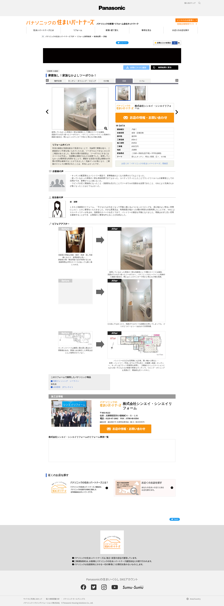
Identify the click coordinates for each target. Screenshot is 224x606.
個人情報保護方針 (53, 599)
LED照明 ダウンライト (63, 387)
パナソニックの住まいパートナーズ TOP (59, 36)
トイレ (142, 81)
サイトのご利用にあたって (32, 599)
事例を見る (146, 30)
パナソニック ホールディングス (74, 599)
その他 (106, 81)
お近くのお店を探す (180, 30)
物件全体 (58, 81)
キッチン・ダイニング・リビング (82, 81)
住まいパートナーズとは (43, 30)
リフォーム (77, 30)
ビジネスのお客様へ (185, 20)
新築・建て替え (112, 30)
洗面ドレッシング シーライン (66, 381)
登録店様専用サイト (185, 23)
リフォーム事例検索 (84, 36)
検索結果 (97, 36)
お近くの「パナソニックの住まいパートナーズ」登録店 (144, 163)
